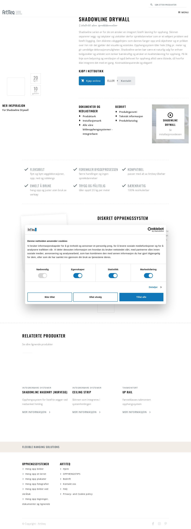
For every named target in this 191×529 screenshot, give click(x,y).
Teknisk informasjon (131, 116)
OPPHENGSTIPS (71, 473)
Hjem (66, 468)
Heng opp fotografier (37, 483)
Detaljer (153, 287)
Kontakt (126, 80)
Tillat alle (141, 297)
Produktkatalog (128, 120)
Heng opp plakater (35, 478)
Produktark (89, 116)
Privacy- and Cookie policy (77, 493)
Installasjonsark (92, 120)
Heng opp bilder (34, 468)
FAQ (65, 488)
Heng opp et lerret (35, 473)
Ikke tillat (50, 297)
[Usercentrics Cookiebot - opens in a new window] (150, 229)
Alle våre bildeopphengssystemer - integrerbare (98, 129)
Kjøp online (93, 80)
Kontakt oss (69, 483)
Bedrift (67, 478)
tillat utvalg (95, 297)
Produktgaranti (128, 111)
